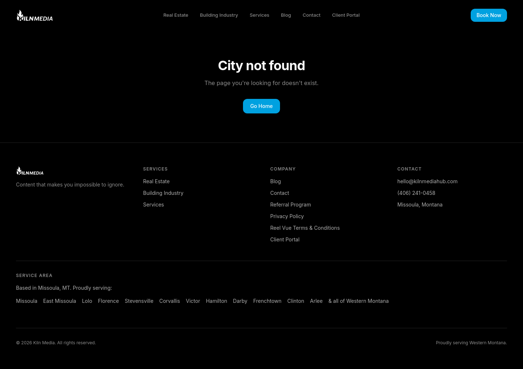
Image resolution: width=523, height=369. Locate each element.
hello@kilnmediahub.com (427, 181)
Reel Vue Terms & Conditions (305, 228)
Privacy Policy (287, 216)
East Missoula (59, 301)
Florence (108, 301)
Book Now (489, 15)
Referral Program (290, 204)
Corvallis (169, 301)
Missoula (26, 301)
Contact (311, 15)
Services (259, 15)
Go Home (261, 106)
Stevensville (139, 301)
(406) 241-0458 (416, 193)
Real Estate (175, 15)
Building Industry (219, 15)
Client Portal (346, 15)
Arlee (316, 301)
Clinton (295, 301)
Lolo (87, 301)
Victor (193, 301)
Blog (286, 15)
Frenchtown (267, 301)
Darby (240, 301)
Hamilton (216, 301)
